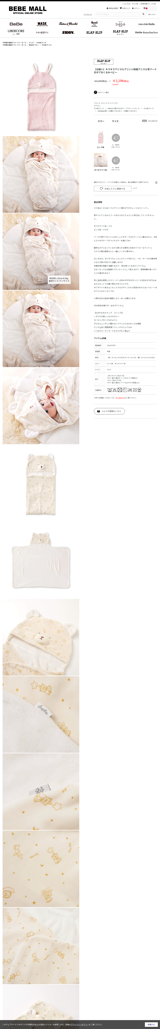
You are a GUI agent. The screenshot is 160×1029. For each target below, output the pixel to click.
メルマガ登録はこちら (111, 411)
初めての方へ (152, 14)
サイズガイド (120, 398)
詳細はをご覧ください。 (84, 1024)
